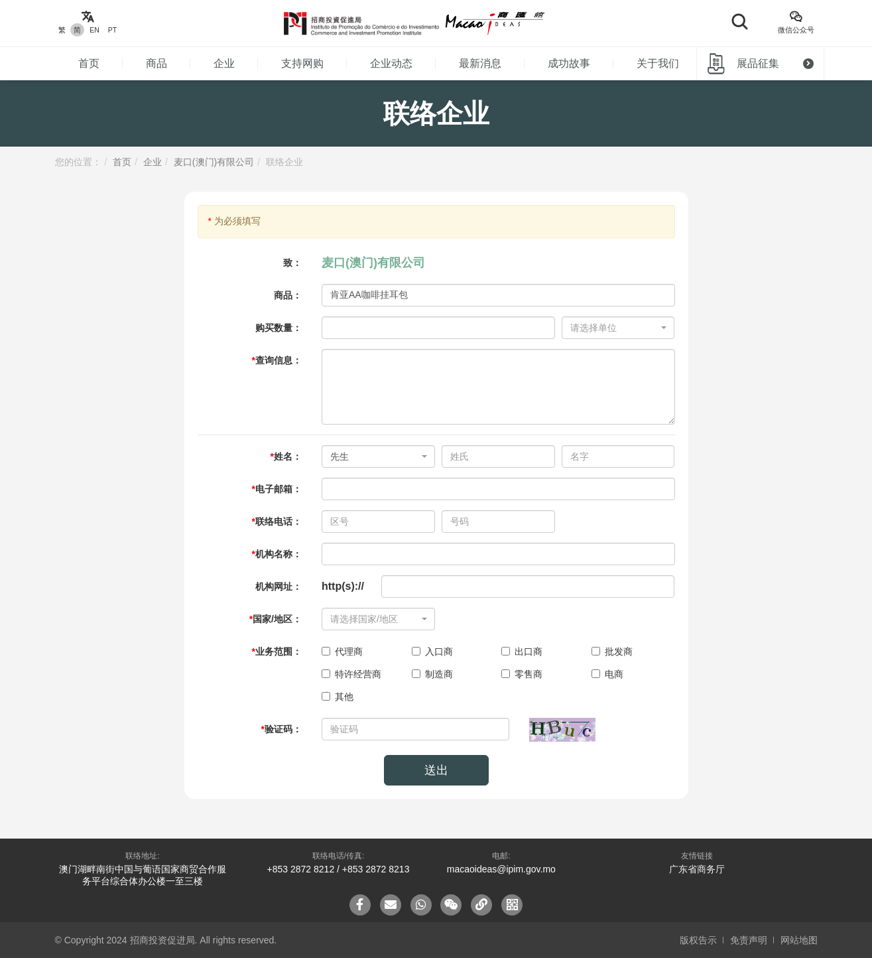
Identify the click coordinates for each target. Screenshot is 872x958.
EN (94, 30)
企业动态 (391, 63)
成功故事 (569, 63)
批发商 (612, 651)
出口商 (521, 651)
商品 (156, 63)
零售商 (521, 674)
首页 (88, 63)
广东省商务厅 (697, 869)
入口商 (432, 651)
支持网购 (302, 63)
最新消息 (480, 63)
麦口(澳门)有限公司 (214, 162)
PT (112, 30)
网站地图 (799, 940)
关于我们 (658, 63)
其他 (337, 696)
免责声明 (748, 940)
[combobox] (618, 327)
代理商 (342, 651)
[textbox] (614, 327)
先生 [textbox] (339, 456)
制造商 (432, 674)
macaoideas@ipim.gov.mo (501, 869)
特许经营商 (351, 674)
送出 (436, 770)
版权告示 (698, 940)
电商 (607, 674)
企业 (224, 63)
